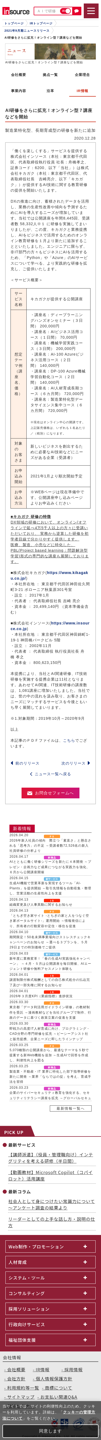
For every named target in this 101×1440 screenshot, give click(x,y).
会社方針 (16, 1378)
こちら (69, 740)
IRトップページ (41, 23)
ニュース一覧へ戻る (50, 774)
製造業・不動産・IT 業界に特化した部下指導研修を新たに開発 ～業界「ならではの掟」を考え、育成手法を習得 (50, 1077)
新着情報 (22, 828)
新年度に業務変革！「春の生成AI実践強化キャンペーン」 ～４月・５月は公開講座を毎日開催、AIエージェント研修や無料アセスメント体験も (50, 964)
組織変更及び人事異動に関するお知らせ (40, 905)
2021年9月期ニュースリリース (27, 30)
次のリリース (75, 763)
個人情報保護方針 (54, 1378)
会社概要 (18, 75)
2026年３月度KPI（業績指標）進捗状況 (41, 996)
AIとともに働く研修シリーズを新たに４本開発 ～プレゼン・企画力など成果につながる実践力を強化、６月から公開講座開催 (50, 867)
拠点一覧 (50, 75)
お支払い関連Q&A (58, 1397)
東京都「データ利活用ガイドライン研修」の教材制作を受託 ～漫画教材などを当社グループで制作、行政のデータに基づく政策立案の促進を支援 (50, 1012)
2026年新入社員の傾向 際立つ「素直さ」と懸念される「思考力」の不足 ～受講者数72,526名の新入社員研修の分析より (50, 846)
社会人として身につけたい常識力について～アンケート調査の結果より (51, 1204)
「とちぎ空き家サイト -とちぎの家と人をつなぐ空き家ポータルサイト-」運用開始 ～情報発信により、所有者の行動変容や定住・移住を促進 (49, 921)
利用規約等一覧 (23, 1387)
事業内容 (18, 91)
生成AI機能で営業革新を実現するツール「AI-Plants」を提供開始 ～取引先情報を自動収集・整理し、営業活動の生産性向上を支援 (50, 888)
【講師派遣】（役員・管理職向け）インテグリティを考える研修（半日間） (50, 1157)
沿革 (50, 91)
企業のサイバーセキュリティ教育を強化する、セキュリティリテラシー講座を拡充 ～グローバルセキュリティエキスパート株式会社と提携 (50, 1098)
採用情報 (73, 1369)
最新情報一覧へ (71, 1108)
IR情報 (43, 1369)
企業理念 (82, 75)
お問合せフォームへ (50, 793)
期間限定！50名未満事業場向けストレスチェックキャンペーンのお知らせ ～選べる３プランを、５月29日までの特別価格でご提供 (49, 942)
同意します (50, 1431)
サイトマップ (21, 1397)
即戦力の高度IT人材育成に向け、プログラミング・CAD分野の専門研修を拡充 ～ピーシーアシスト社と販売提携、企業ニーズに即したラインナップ (49, 1034)
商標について (58, 1387)
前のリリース (25, 763)
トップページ (14, 23)
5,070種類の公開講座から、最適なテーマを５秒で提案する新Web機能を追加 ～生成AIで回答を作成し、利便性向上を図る (49, 1055)
